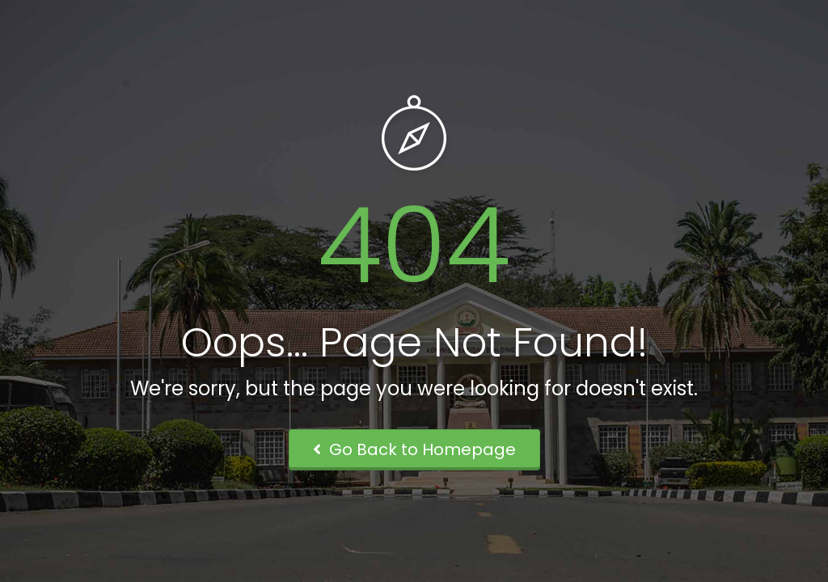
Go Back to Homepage (414, 449)
